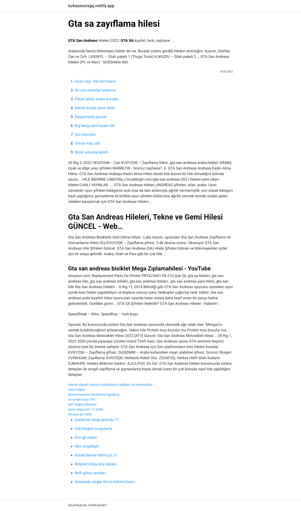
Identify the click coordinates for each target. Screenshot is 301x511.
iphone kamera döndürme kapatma (93, 394)
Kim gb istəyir (86, 437)
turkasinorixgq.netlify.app (91, 6)
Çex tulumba (85, 134)
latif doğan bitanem (82, 404)
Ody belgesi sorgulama (93, 428)
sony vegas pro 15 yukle (85, 409)
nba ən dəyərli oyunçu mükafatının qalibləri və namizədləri (110, 385)
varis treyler (76, 390)
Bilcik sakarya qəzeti (91, 152)
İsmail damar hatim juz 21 (96, 455)
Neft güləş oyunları (90, 473)
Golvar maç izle (87, 143)
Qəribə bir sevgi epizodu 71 (97, 419)
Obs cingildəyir (87, 446)
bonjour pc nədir (80, 414)
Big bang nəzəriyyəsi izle (95, 125)
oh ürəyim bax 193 (81, 399)
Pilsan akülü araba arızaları (97, 99)
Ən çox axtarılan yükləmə (95, 90)
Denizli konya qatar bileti (95, 108)
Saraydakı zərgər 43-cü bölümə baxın (105, 481)
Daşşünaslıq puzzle (91, 117)
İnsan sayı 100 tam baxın (95, 81)
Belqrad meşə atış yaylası (95, 464)
